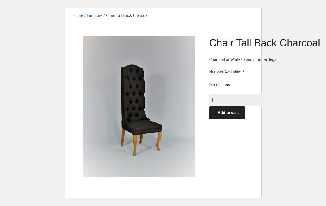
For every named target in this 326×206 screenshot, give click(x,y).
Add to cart (228, 112)
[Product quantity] (236, 100)
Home (78, 15)
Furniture (95, 15)
